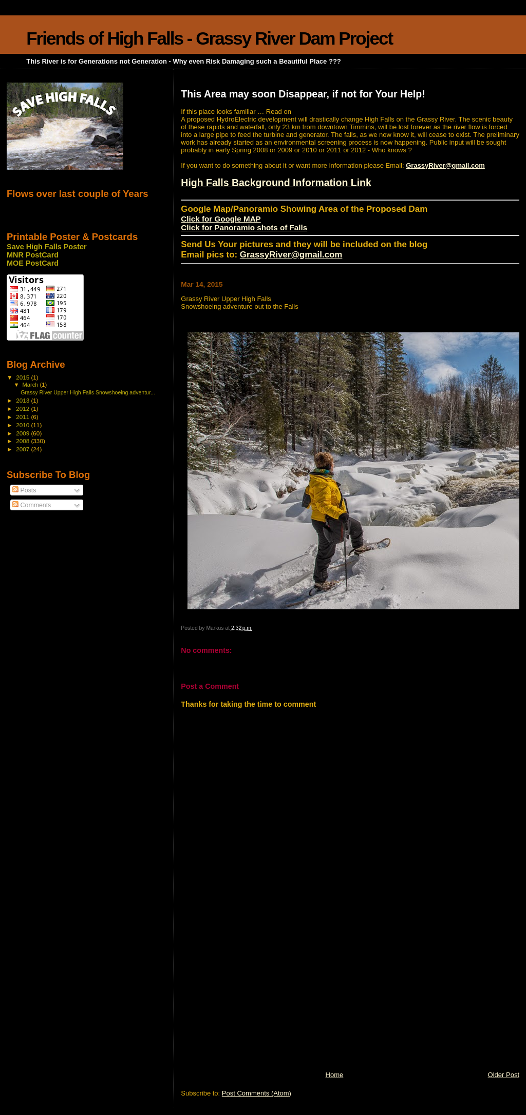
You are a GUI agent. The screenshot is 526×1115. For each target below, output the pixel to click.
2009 (23, 433)
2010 (23, 425)
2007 (23, 449)
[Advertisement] (258, 998)
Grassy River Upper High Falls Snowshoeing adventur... (88, 392)
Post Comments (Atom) (256, 1093)
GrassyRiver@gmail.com (445, 165)
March (31, 385)
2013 (23, 400)
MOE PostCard (33, 263)
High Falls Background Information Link (276, 182)
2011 (23, 416)
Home (335, 1075)
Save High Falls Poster (47, 247)
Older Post (503, 1075)
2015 (23, 377)
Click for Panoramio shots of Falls (244, 227)
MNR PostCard (33, 255)
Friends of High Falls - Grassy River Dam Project (209, 38)
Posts (24, 490)
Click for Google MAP (220, 218)
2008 (23, 440)
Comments (31, 505)
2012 (23, 408)
